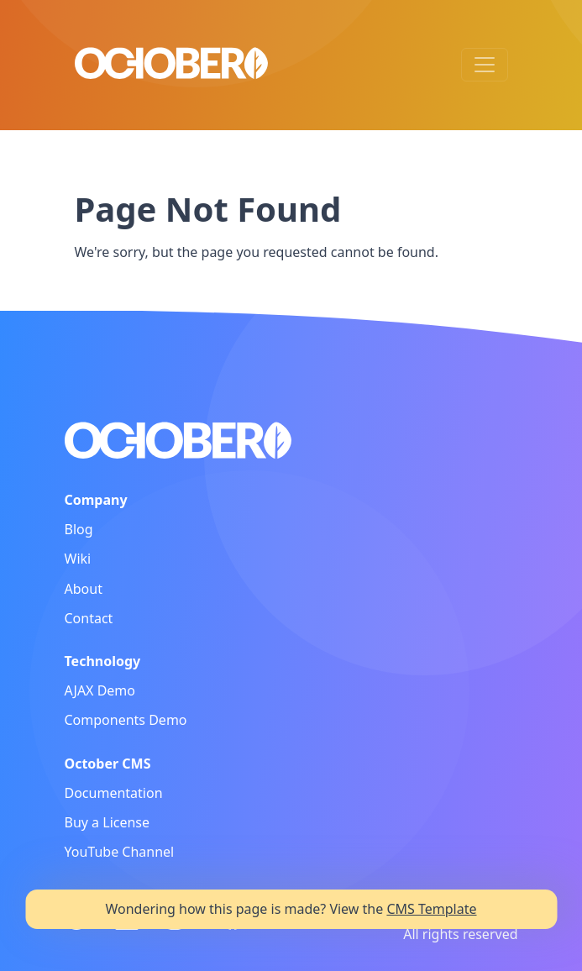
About (83, 589)
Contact (89, 618)
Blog (79, 529)
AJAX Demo (100, 690)
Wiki (78, 558)
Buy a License (107, 822)
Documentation (114, 793)
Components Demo (126, 720)
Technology (103, 661)
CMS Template (431, 909)
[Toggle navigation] (484, 64)
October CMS (108, 763)
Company (96, 500)
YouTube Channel (120, 851)
